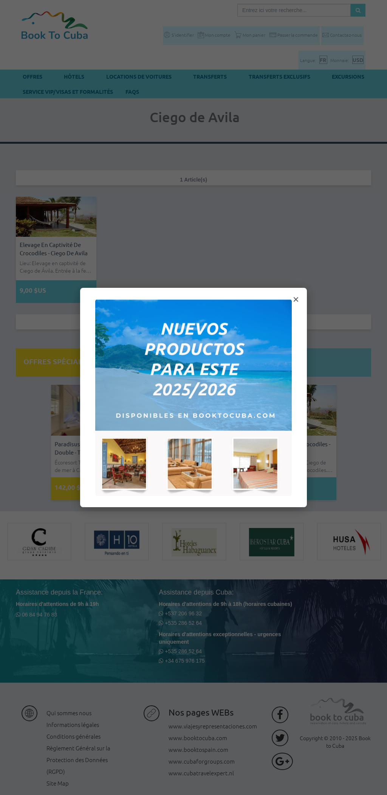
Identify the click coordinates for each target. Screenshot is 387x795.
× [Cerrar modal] (296, 299)
